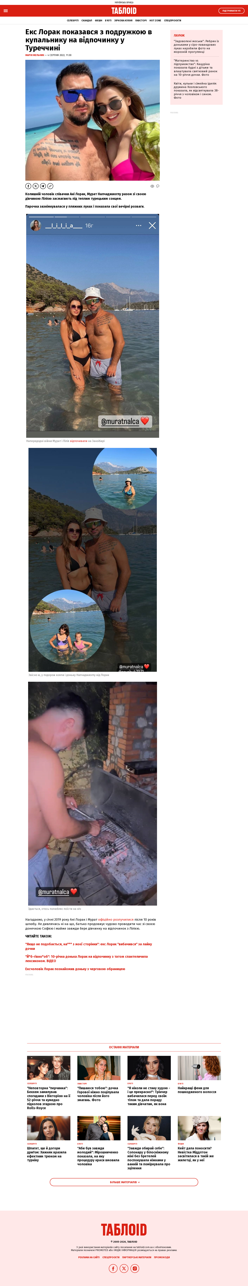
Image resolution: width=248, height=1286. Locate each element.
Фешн (98, 20)
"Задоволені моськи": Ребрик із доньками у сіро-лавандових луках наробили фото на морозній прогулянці (196, 46)
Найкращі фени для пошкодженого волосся (197, 1090)
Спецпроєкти (172, 20)
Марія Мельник (35, 55)
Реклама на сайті (89, 1257)
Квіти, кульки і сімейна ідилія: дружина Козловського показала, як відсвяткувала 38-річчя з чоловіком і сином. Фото (196, 91)
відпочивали (79, 441)
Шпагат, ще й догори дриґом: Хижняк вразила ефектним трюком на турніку (46, 1154)
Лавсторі (141, 20)
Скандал (86, 20)
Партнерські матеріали (136, 1257)
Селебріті (73, 20)
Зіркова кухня (123, 20)
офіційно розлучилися (116, 919)
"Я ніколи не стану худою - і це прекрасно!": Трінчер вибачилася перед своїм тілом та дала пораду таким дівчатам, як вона (148, 1096)
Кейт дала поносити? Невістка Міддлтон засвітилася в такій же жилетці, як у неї (196, 1154)
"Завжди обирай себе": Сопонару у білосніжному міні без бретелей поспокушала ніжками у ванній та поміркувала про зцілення (148, 1158)
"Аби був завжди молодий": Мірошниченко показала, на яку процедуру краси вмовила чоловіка (98, 1156)
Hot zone (155, 20)
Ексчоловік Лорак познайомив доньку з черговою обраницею (75, 969)
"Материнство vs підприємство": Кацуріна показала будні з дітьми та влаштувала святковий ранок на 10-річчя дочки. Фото (195, 68)
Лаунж (179, 35)
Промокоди (162, 1257)
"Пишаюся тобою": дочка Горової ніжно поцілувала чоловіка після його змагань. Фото (98, 1094)
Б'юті (108, 20)
